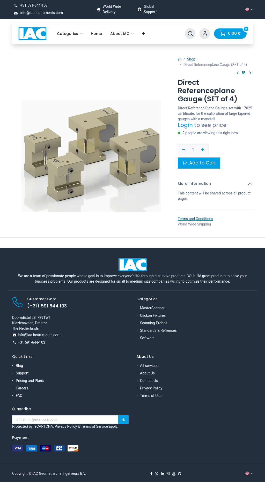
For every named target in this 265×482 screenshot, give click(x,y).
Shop (191, 59)
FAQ (19, 396)
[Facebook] (151, 474)
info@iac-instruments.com (37, 13)
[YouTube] (173, 474)
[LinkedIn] (162, 474)
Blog (19, 366)
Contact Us (149, 381)
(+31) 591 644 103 (47, 306)
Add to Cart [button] (199, 163)
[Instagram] (168, 474)
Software (147, 338)
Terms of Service (94, 426)
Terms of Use (150, 396)
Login (185, 125)
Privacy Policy (151, 388)
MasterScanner (152, 308)
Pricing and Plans (30, 381)
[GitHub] (179, 474)
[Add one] (203, 150)
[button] (123, 419)
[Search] (190, 33)
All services (149, 366)
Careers (22, 388)
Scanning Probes (153, 323)
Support (22, 373)
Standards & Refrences (158, 330)
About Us (147, 373)
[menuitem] (70, 34)
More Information (194, 183)
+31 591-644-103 (30, 5)
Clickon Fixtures (153, 315)
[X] (156, 474)
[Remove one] (183, 150)
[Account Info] (205, 33)
